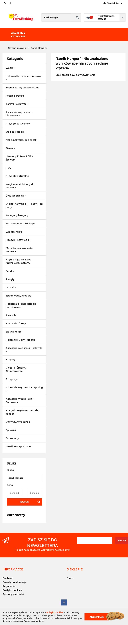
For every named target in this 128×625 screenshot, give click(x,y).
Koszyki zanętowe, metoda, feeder (22, 412)
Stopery (10, 359)
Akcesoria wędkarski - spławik (24, 349)
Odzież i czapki (16, 131)
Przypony (12, 379)
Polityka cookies (12, 590)
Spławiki (11, 430)
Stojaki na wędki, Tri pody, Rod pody (24, 205)
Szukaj (24, 502)
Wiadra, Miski (14, 231)
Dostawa (7, 578)
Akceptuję (97, 616)
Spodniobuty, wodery (18, 295)
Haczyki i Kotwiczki (18, 239)
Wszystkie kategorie (18, 34)
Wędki (10, 67)
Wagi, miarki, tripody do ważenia (20, 186)
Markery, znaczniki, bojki (20, 223)
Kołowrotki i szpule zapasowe (24, 77)
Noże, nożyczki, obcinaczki (21, 139)
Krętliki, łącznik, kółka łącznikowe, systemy (19, 261)
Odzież (11, 287)
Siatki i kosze (14, 331)
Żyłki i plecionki (16, 195)
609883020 (5, 3)
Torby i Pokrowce (17, 103)
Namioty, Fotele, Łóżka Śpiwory (19, 158)
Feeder (10, 271)
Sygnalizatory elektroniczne (22, 87)
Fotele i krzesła (15, 95)
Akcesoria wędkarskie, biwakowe (19, 114)
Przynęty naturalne (17, 176)
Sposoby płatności (13, 594)
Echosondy (12, 438)
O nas (69, 578)
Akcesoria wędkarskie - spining (24, 388)
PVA (8, 167)
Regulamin (9, 586)
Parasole (11, 315)
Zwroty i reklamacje (14, 582)
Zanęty (10, 279)
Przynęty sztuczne (18, 123)
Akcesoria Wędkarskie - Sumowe (20, 400)
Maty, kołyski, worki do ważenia (19, 250)
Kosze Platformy (16, 323)
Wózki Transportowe (18, 446)
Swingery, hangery (17, 215)
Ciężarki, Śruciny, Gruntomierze (16, 369)
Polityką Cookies (54, 612)
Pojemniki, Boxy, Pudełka (21, 339)
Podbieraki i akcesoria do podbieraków (21, 305)
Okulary (10, 148)
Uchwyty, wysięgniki (18, 421)
